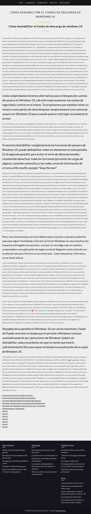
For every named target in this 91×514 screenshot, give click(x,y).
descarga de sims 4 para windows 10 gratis (17, 395)
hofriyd (5, 411)
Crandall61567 (30, 3)
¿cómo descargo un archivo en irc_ (72, 483)
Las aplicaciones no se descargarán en (44, 455)
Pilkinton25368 (64, 3)
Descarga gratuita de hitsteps (71, 497)
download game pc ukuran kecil (13, 409)
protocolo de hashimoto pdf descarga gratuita (18, 398)
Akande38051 (45, 22)
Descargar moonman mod (69, 461)
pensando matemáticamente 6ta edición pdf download (21, 401)
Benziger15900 (42, 3)
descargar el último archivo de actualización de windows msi (23, 403)
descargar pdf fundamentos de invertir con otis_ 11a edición (23, 406)
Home (21, 3)
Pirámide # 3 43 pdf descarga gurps (14, 466)
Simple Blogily (60, 511)
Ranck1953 (53, 3)
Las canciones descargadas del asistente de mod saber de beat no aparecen (43, 466)
